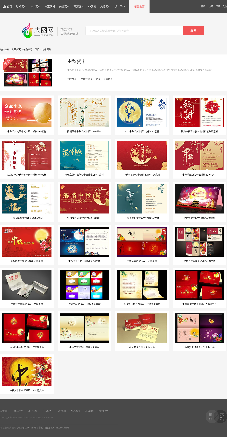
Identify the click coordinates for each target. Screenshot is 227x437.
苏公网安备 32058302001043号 (54, 427)
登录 (203, 6)
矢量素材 (64, 6)
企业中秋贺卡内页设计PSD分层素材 (142, 287)
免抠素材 (105, 6)
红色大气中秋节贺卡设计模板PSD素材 (26, 158)
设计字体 (120, 6)
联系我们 (61, 411)
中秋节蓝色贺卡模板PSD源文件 (84, 244)
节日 (37, 49)
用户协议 (33, 411)
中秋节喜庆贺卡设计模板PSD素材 (84, 201)
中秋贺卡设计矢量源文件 (142, 331)
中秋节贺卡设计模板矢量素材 (84, 331)
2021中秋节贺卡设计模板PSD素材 (142, 115)
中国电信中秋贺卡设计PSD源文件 (199, 287)
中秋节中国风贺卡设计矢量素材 (26, 287)
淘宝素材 (50, 6)
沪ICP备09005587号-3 (27, 427)
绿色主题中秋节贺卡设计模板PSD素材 (84, 158)
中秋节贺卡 (86, 79)
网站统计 (103, 411)
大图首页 (16, 49)
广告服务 (47, 411)
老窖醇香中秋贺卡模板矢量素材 (26, 244)
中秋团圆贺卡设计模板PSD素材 (26, 201)
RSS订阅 (89, 411)
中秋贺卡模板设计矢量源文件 (199, 331)
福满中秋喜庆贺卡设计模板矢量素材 (199, 115)
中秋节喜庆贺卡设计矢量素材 (142, 244)
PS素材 (92, 6)
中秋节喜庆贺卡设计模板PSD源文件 (142, 158)
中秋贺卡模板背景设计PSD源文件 (26, 374)
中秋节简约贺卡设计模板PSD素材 (142, 201)
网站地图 (75, 411)
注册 (211, 6)
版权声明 (18, 411)
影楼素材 (21, 6)
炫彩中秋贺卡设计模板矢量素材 (84, 287)
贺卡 (97, 79)
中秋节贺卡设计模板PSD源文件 (199, 201)
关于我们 (4, 411)
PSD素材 (36, 6)
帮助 (218, 6)
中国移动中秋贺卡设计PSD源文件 (26, 331)
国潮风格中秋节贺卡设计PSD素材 (84, 115)
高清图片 (79, 6)
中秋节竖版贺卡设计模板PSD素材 (199, 158)
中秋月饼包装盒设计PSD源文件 (199, 244)
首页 (9, 6)
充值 (224, 6)
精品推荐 (139, 6)
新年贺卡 (108, 79)
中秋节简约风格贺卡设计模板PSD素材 (26, 115)
